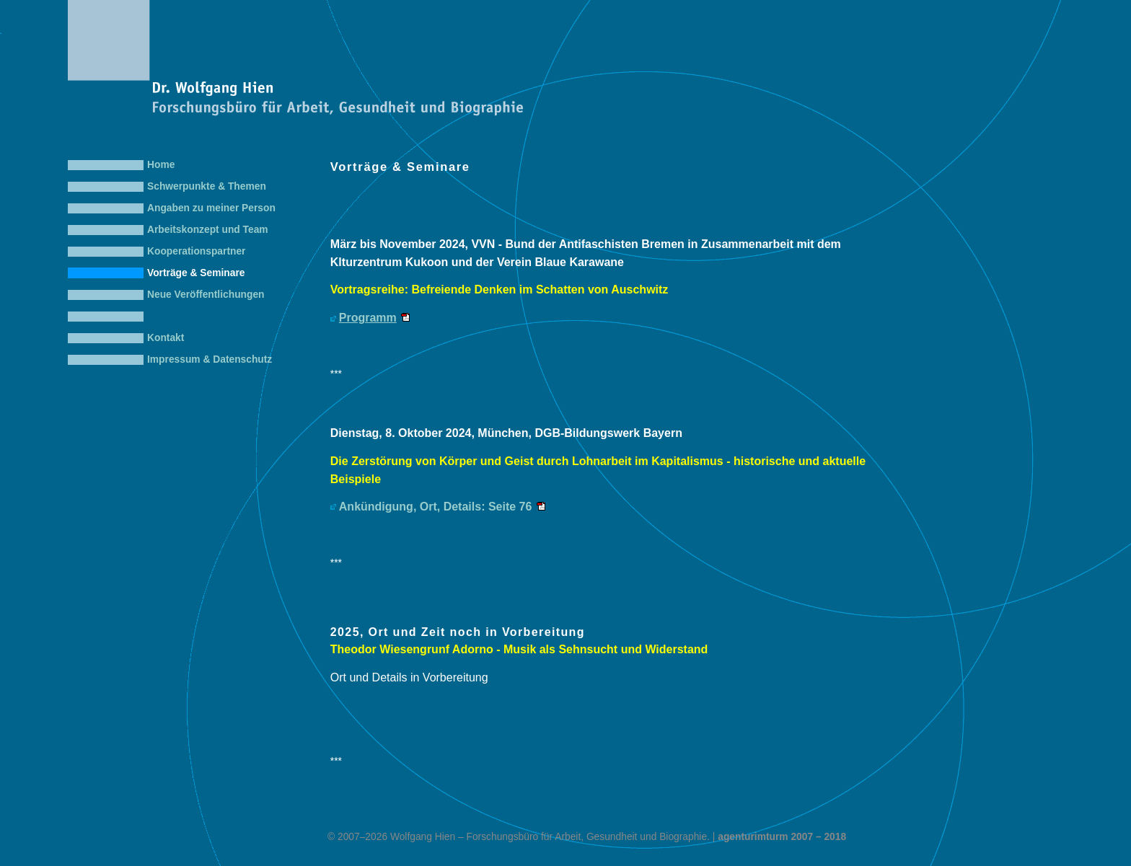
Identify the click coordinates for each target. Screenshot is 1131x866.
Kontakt (165, 337)
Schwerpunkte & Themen (206, 186)
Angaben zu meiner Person (211, 208)
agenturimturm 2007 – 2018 (782, 836)
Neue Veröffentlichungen (206, 294)
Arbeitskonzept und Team (207, 229)
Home (161, 164)
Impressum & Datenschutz (209, 359)
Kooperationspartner (196, 251)
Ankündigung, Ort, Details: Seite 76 (435, 506)
